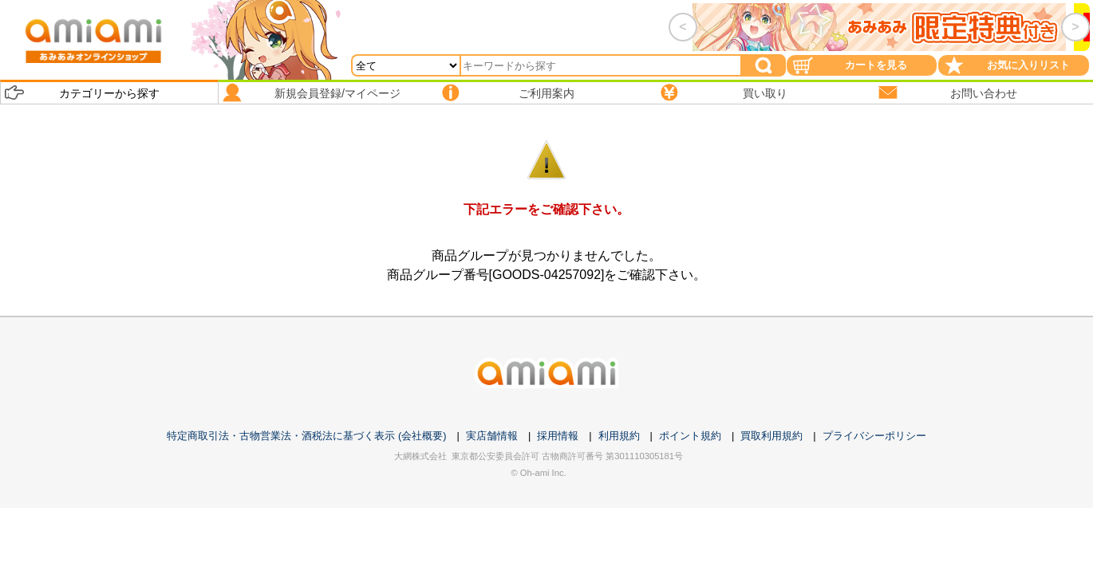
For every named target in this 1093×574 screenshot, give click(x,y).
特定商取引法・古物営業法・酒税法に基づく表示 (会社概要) (306, 436)
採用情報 (557, 436)
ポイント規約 (690, 436)
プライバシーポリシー (874, 436)
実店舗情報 (492, 436)
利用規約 (619, 436)
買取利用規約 (771, 436)
